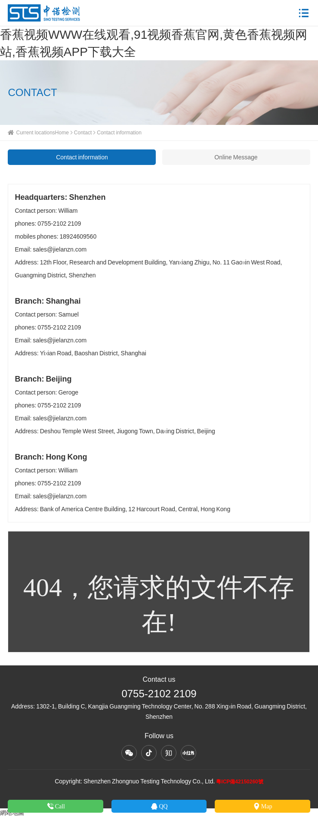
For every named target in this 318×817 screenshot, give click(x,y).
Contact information (82, 157)
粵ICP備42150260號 (239, 781)
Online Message (235, 157)
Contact (83, 132)
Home (62, 132)
